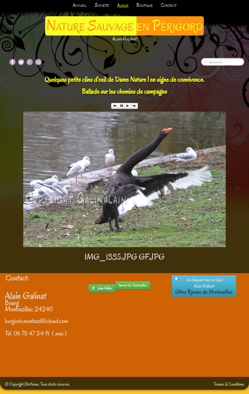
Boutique (145, 5)
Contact (168, 5)
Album (122, 5)
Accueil (80, 5)
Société (102, 5)
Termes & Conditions (229, 384)
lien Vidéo (102, 288)
